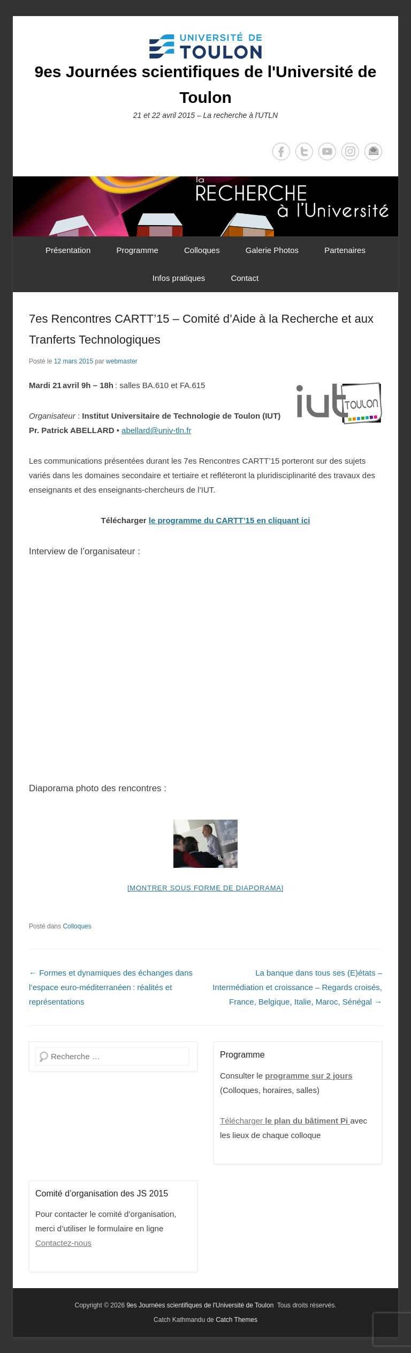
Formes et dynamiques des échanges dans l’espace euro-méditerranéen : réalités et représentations (111, 987)
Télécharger (285, 1120)
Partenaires (345, 250)
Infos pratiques (179, 278)
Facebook (281, 151)
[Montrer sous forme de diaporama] (205, 888)
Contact (244, 278)
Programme (137, 250)
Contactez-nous (63, 1242)
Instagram (350, 151)
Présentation (67, 250)
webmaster (122, 361)
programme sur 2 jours (308, 1075)
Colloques (202, 250)
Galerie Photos (272, 250)
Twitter (304, 151)
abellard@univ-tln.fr (156, 430)
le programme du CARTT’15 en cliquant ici (229, 520)
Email (373, 151)
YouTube (327, 151)
